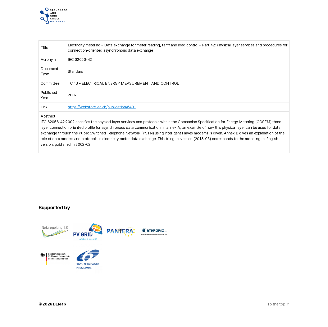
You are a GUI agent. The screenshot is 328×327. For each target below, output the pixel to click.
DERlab (59, 315)
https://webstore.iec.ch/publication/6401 (102, 118)
